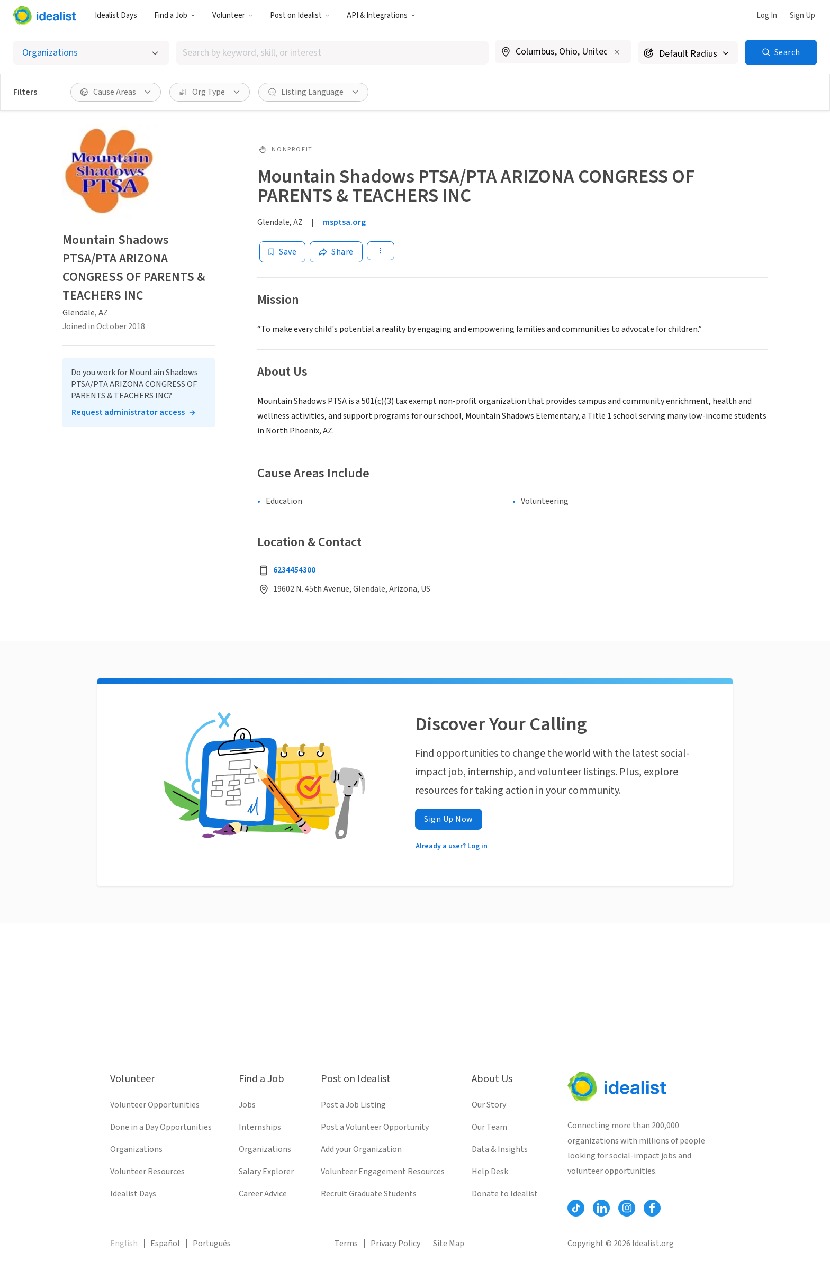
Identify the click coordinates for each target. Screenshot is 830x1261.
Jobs (247, 1105)
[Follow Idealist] (575, 1208)
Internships (260, 1127)
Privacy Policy (395, 1243)
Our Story (489, 1105)
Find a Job (174, 15)
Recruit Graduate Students (369, 1194)
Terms (346, 1243)
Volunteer (232, 15)
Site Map (448, 1243)
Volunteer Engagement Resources (383, 1171)
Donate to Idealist (505, 1194)
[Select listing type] (91, 53)
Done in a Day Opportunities (161, 1127)
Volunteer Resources (147, 1171)
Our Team (489, 1127)
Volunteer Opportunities (155, 1105)
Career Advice (263, 1194)
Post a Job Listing (353, 1105)
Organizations (136, 1149)
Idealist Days (116, 15)
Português (212, 1243)
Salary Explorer (266, 1171)
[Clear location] (616, 52)
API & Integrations (381, 15)
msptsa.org (344, 222)
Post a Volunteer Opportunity (375, 1127)
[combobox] (332, 52)
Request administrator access (128, 412)
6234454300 (294, 570)
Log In (766, 15)
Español (165, 1243)
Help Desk (490, 1171)
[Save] (282, 251)
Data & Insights (500, 1149)
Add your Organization (361, 1149)
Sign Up (802, 15)
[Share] (336, 251)
